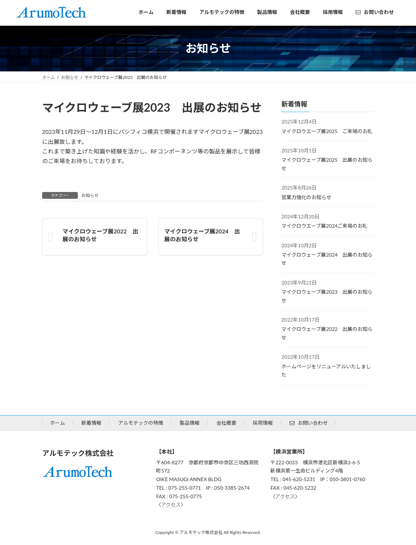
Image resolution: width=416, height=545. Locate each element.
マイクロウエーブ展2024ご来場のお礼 (324, 226)
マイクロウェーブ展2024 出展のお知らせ (202, 235)
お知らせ (90, 195)
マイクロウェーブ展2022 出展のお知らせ (100, 235)
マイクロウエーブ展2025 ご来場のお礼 (326, 131)
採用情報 (263, 423)
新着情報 (91, 423)
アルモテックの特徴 (140, 423)
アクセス (171, 504)
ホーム (57, 423)
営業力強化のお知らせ (306, 197)
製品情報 (190, 423)
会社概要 (226, 423)
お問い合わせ (309, 423)
